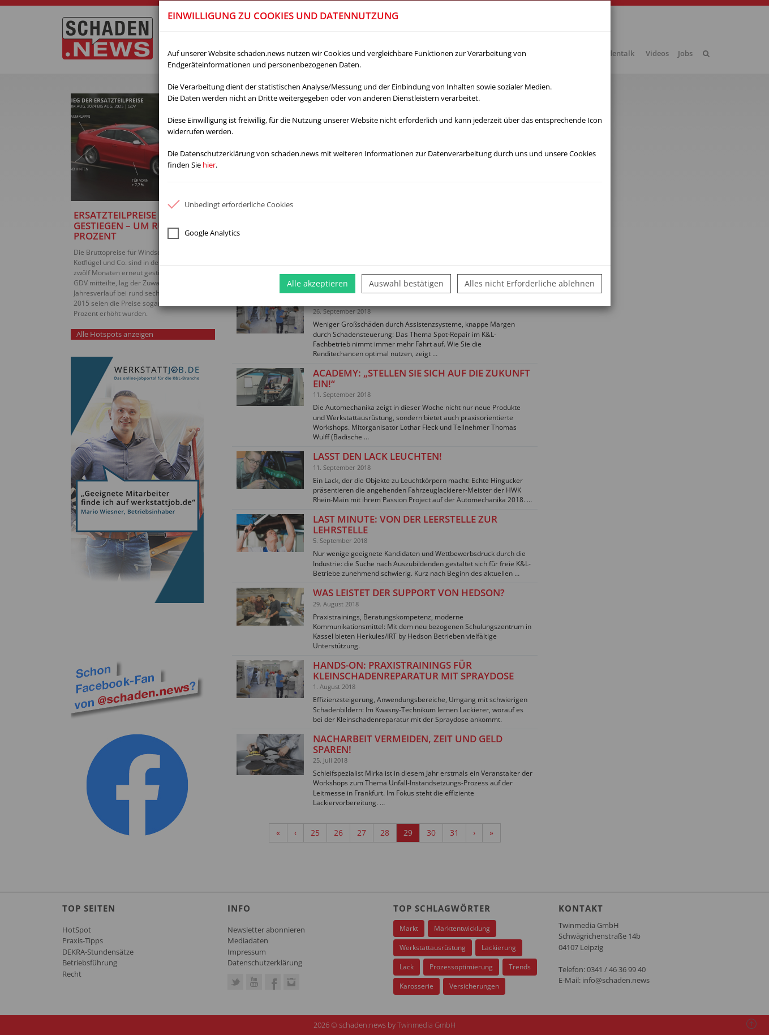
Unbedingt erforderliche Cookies (230, 204)
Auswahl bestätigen (406, 283)
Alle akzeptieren (317, 283)
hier (209, 165)
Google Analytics (203, 233)
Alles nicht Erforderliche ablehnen (530, 283)
